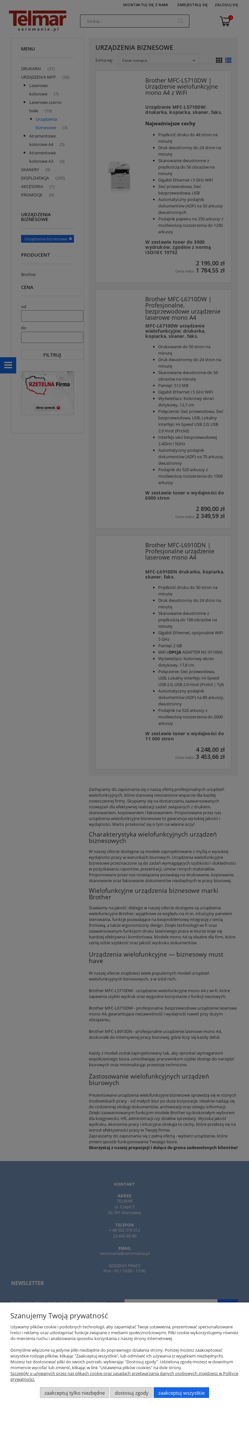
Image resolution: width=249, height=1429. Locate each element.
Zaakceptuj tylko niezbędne (74, 1393)
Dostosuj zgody (131, 1393)
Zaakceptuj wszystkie (181, 1393)
